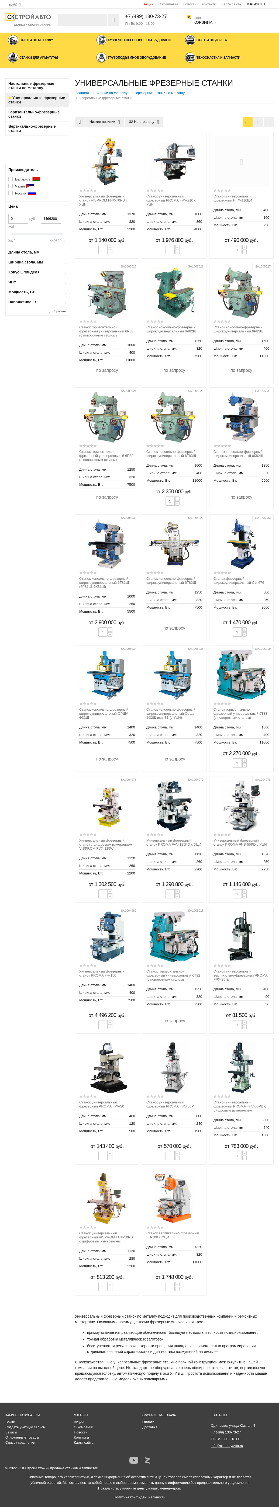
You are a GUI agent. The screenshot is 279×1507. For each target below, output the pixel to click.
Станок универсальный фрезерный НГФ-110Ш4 (232, 198)
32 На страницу (144, 122)
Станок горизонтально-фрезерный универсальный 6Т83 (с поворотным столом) (240, 713)
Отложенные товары (22, 1437)
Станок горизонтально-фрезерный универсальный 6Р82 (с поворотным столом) (106, 456)
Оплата (148, 1422)
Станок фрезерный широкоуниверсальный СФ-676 (238, 581)
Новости (189, 4)
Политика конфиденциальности (140, 1497)
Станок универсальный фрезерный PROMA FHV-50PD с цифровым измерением (239, 1106)
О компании (168, 4)
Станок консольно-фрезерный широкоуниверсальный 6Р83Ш (238, 329)
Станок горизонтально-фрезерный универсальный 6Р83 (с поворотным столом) (106, 331)
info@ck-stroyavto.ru (227, 1446)
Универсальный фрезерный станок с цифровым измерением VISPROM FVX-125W (105, 844)
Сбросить (59, 311)
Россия (25, 193)
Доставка (149, 1427)
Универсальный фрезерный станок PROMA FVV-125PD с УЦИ (173, 842)
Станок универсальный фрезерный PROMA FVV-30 (101, 1104)
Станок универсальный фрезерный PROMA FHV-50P (170, 1104)
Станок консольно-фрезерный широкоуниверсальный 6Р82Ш (171, 329)
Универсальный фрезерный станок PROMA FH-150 (102, 973)
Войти (10, 1422)
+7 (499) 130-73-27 (146, 16)
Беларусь (27, 179)
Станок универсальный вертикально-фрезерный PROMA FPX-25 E (240, 975)
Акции (148, 4)
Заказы (11, 1432)
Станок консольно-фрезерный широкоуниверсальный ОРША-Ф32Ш (104, 713)
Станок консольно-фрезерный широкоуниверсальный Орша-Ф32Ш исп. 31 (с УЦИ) (170, 713)
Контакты (208, 4)
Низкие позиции (104, 122)
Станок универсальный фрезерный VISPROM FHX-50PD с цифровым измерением (106, 1237)
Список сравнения (20, 1442)
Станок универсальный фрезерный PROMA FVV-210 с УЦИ (171, 200)
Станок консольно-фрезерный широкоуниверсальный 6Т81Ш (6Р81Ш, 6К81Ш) (104, 583)
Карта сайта (231, 4)
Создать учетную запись (25, 1427)
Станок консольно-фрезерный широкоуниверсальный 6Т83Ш (171, 454)
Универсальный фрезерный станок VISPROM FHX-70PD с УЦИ (103, 200)
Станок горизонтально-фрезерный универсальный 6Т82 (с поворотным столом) (173, 975)
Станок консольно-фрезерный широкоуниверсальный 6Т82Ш (171, 581)
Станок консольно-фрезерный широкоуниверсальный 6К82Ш (238, 454)
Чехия (24, 186)
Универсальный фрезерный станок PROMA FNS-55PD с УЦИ (240, 842)
